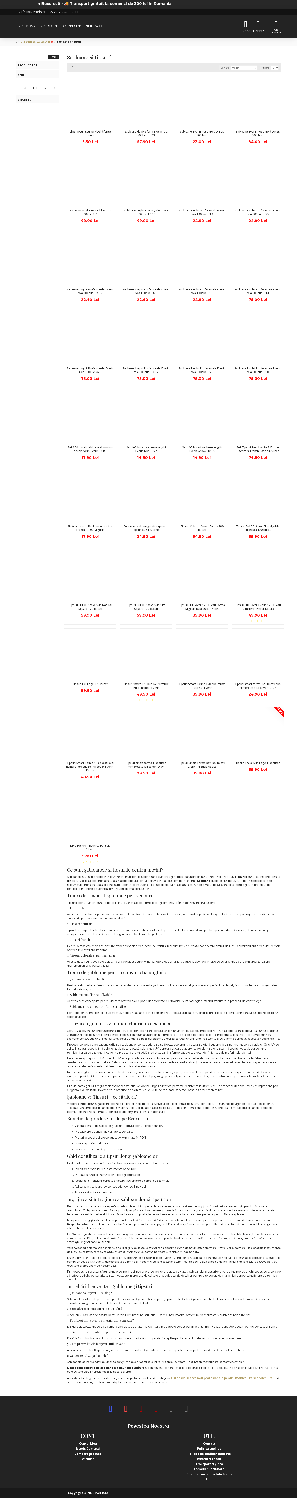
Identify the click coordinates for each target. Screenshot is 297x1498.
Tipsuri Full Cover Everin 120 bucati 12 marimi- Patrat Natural (258, 607)
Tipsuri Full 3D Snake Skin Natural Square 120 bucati (90, 607)
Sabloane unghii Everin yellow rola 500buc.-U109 (146, 212)
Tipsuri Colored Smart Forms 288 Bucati (202, 528)
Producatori (28, 65)
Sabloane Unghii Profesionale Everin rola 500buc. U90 (257, 370)
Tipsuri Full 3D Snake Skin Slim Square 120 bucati (146, 607)
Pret (21, 74)
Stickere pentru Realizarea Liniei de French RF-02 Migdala (90, 528)
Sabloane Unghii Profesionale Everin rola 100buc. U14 (202, 212)
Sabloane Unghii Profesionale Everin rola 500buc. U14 (257, 291)
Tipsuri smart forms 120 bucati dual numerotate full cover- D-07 (258, 685)
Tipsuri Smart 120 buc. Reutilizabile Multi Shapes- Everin (146, 685)
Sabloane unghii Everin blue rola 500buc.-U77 (90, 212)
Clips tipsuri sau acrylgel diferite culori (90, 133)
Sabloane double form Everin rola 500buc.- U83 (146, 133)
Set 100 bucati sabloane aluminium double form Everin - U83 (90, 449)
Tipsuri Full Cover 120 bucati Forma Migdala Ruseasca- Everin (202, 607)
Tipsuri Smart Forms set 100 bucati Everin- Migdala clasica (202, 764)
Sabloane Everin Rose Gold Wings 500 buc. (258, 133)
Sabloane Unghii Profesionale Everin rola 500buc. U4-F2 (146, 370)
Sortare (225, 67)
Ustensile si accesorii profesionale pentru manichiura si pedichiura (222, 1378)
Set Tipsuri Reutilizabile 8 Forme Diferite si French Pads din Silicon (258, 449)
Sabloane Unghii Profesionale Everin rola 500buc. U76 (202, 370)
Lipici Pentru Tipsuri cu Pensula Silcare (90, 847)
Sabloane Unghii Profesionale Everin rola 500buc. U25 (90, 370)
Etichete (24, 99)
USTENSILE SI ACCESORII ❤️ (36, 41)
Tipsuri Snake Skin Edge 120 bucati (257, 763)
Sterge (54, 56)
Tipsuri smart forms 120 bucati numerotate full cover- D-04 (146, 764)
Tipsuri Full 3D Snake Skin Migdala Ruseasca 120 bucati (257, 528)
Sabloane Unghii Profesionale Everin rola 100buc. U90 (202, 291)
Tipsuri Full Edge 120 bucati (90, 684)
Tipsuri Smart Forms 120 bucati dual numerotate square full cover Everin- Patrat (90, 766)
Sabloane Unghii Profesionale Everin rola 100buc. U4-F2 (90, 291)
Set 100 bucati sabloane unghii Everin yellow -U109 (202, 449)
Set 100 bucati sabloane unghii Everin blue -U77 (146, 449)
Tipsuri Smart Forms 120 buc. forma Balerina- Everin (202, 685)
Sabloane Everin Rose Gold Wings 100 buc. (202, 133)
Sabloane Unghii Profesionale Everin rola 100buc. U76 (146, 291)
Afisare (265, 67)
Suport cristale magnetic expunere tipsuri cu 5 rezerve (146, 528)
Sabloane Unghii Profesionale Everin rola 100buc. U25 (257, 212)
